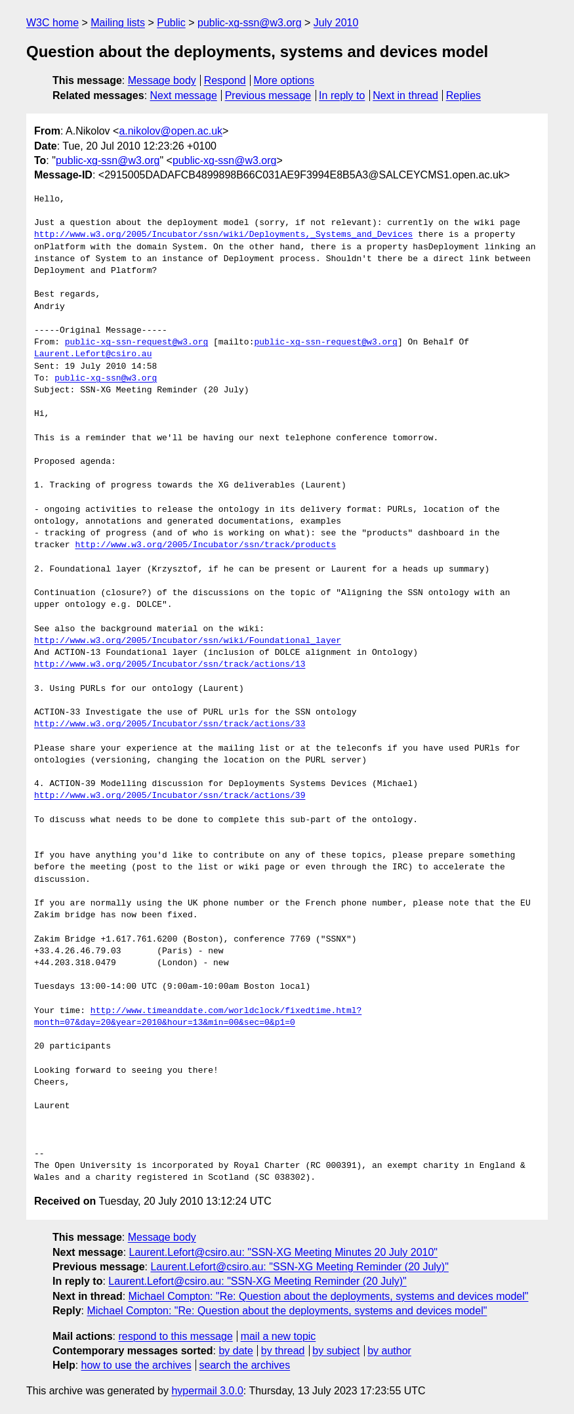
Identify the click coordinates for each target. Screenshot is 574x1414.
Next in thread (405, 95)
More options (284, 80)
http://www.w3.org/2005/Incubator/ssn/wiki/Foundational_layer (187, 641)
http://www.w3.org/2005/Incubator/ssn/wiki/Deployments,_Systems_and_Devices (223, 235)
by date (235, 1350)
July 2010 (336, 22)
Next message (183, 95)
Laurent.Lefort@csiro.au (93, 354)
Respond (225, 80)
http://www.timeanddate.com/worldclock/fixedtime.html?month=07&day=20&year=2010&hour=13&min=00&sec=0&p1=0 (197, 1017)
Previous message (268, 95)
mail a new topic (278, 1336)
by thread (283, 1350)
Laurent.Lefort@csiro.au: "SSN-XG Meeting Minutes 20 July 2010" (283, 1252)
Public (171, 22)
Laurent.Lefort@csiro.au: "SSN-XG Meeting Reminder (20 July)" (299, 1266)
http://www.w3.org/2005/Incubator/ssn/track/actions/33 (169, 724)
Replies (463, 95)
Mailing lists (118, 22)
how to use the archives (136, 1365)
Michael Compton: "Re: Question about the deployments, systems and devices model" (329, 1296)
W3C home (52, 22)
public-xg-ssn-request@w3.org (136, 342)
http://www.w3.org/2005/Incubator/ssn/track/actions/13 (169, 665)
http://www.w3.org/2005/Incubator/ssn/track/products (205, 545)
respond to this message (175, 1336)
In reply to (342, 95)
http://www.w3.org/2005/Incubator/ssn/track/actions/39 (169, 796)
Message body (162, 80)
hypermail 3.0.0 (207, 1390)
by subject (335, 1350)
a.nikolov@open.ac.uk (170, 130)
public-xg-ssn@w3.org (249, 22)
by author (389, 1350)
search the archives (245, 1365)
